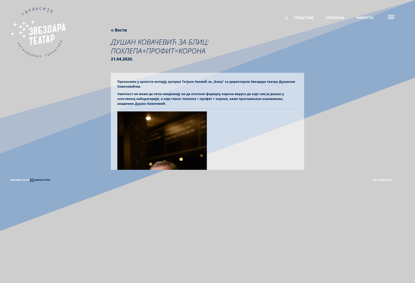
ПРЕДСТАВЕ (304, 17)
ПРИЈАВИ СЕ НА (30, 180)
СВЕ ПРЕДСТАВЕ (382, 180)
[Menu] (391, 18)
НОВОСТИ (364, 17)
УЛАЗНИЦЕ (335, 17)
